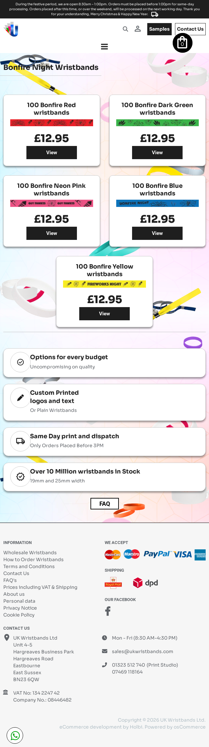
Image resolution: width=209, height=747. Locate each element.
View (51, 153)
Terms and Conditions (29, 566)
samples (159, 29)
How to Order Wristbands (33, 559)
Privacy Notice (20, 608)
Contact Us (16, 573)
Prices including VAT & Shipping (40, 587)
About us (14, 594)
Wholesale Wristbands (30, 553)
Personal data (19, 601)
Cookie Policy (19, 615)
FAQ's (10, 580)
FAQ (104, 503)
